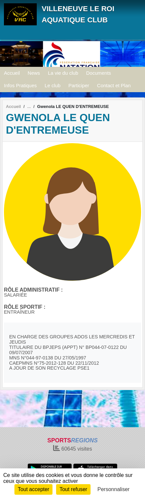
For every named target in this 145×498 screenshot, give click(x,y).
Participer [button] (78, 85)
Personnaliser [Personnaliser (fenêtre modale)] (113, 489)
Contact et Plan (114, 85)
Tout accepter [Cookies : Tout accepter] (33, 489)
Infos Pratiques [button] (20, 85)
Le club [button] (52, 85)
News (34, 73)
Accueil (12, 73)
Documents (98, 73)
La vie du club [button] (63, 73)
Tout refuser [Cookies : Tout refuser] (73, 489)
